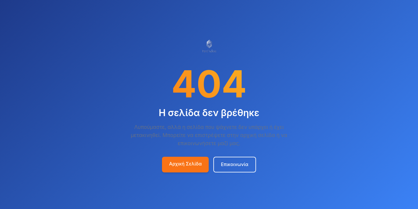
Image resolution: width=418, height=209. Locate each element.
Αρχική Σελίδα (185, 164)
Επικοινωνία (234, 164)
